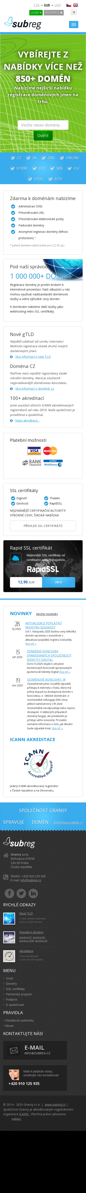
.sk (29, 157)
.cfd (36, 168)
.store (17, 168)
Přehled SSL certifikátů (43, 526)
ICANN (24, 1114)
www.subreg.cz (55, 1104)
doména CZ (25, 937)
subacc (16, 1119)
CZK (36, 5)
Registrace (52, 12)
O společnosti (13, 1005)
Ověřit (43, 135)
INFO (58, 582)
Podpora (10, 999)
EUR (47, 5)
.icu (71, 168)
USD (58, 5)
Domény (10, 983)
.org (46, 157)
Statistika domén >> (68, 823)
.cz (14, 157)
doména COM (26, 940)
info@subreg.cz (30, 880)
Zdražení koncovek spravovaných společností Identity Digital (49, 655)
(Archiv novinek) (47, 614)
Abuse (8, 1025)
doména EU (39, 937)
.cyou (34, 179)
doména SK (41, 940)
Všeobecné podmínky (18, 1020)
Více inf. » (30, 644)
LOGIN (35, 12)
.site (53, 179)
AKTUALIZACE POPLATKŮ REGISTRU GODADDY (43, 625)
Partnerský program (17, 994)
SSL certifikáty (14, 989)
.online (67, 157)
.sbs (54, 168)
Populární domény (31, 932)
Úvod (8, 978)
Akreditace (26, 951)
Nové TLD (26, 913)
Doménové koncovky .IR (46, 679)
